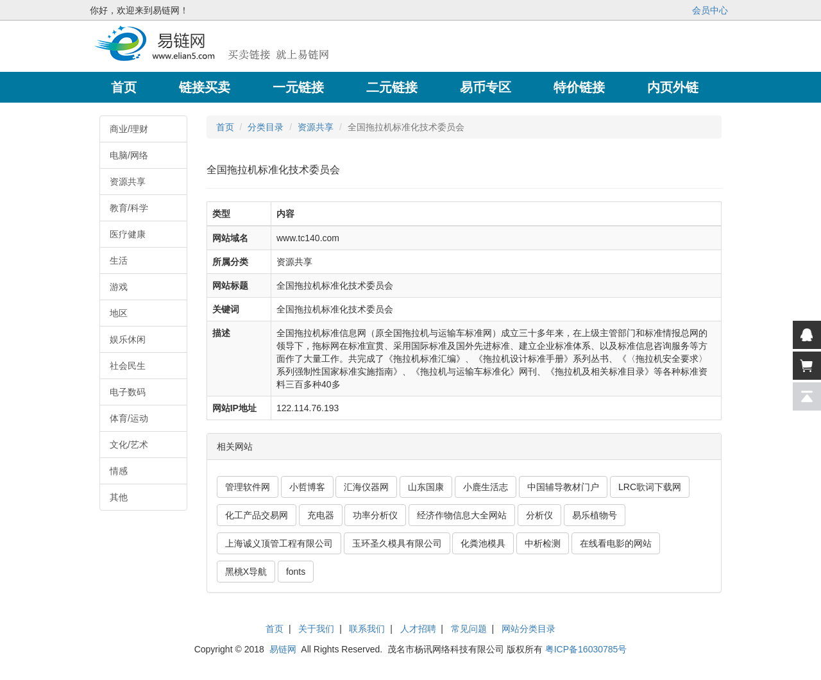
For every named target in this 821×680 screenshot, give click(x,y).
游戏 (119, 287)
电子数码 (128, 392)
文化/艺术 (129, 444)
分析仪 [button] (539, 515)
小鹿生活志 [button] (485, 487)
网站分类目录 (528, 629)
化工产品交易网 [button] (256, 515)
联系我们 (367, 629)
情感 (119, 471)
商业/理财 (129, 129)
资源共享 (128, 181)
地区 (119, 313)
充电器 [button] (320, 515)
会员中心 (710, 10)
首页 (225, 127)
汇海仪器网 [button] (366, 487)
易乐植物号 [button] (594, 515)
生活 (119, 260)
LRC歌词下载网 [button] (649, 487)
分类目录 (266, 127)
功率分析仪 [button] (375, 515)
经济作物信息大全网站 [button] (462, 515)
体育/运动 (129, 418)
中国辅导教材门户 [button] (563, 487)
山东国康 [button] (426, 487)
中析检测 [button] (543, 543)
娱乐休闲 (128, 339)
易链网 (282, 649)
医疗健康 (128, 234)
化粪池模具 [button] (483, 543)
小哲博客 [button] (307, 487)
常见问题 (469, 629)
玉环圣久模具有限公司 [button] (397, 543)
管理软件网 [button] (247, 487)
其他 (119, 497)
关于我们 (316, 629)
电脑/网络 (129, 155)
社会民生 (128, 366)
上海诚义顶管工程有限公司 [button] (279, 543)
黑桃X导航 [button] (246, 571)
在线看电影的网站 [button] (616, 543)
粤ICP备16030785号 (586, 649)
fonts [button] (295, 571)
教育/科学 (129, 208)
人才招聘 (418, 629)
